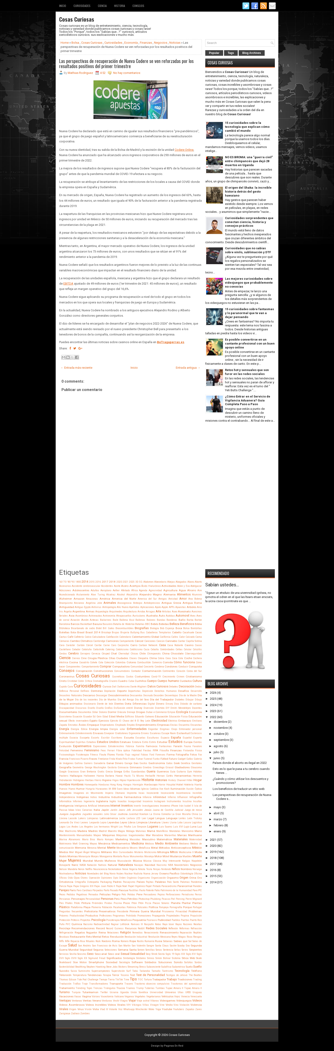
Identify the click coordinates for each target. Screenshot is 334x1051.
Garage (128, 763)
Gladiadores (182, 767)
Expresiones (99, 746)
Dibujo (198, 699)
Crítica (88, 681)
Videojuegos (184, 1000)
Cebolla (155, 649)
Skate (199, 958)
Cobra (161, 658)
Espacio (165, 737)
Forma (171, 754)
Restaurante (77, 936)
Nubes (120, 873)
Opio (115, 877)
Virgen (72, 1009)
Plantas (197, 903)
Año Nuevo (122, 607)
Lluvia (173, 822)
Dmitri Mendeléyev (180, 707)
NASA (83, 865)
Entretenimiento (83, 733)
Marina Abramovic (69, 839)
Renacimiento (151, 932)
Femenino (77, 750)
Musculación (124, 860)
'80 (69, 581)
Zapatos (189, 1009)
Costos (129, 676)
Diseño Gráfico (104, 707)
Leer (144, 818)
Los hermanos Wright (106, 826)
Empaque (93, 724)
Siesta (161, 954)
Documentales (68, 712)
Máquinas (109, 835)
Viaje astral (143, 1000)
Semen (141, 949)
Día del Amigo (126, 699)
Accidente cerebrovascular (86, 586)
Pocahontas (119, 907)
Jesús (147, 809)
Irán (181, 805)
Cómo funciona (184, 662)
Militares (106, 852)
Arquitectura (130, 611)
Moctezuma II (186, 852)
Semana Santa (127, 949)
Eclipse (171, 712)
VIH (128, 1004)
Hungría (90, 788)
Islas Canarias (83, 809)
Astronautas (95, 615)
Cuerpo (152, 681)
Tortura (148, 979)
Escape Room (168, 733)
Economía (131, 42)
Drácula (121, 712)
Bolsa (75, 42)
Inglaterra (102, 801)
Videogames (167, 1000)
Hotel (179, 784)
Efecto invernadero (78, 720)
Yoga (158, 1009)
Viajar (132, 1000)
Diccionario (90, 703)
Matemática (164, 839)
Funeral (148, 758)
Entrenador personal (190, 729)
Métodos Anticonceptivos (175, 847)
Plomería (96, 907)
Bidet (99, 628)
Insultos (197, 801)
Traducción (65, 983)
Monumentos (137, 856)
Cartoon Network (148, 645)
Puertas (185, 920)
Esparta (197, 737)
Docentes (197, 707)
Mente (111, 847)
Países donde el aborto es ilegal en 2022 (240, 763)
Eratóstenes (121, 733)
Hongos (127, 784)
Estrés (152, 742)
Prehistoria (91, 911)
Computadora (121, 666)
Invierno (165, 805)
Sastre (173, 945)
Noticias (174, 42)
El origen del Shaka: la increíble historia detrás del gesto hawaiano (248, 191)
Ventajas (65, 1000)
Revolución (117, 936)
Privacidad (181, 911)
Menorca (91, 847)
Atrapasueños (124, 615)
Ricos (190, 936)
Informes (77, 801)
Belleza (174, 624)
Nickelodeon (114, 869)
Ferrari (111, 750)
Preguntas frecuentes (71, 911)
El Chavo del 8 (127, 720)
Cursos (107, 686)
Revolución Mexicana (159, 936)
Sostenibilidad (66, 966)
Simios (150, 958)
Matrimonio (65, 843)
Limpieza (142, 822)
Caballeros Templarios (158, 632)
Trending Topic (84, 988)
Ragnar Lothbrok (120, 924)
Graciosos (73, 771)
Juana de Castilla (163, 809)
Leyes (123, 822)
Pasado (114, 890)
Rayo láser (168, 924)
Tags (231, 53)
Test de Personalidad (150, 975)
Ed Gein (97, 716)
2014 (85, 581)
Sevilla (73, 954)
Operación (94, 877)
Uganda (124, 992)
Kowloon (143, 814)
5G (140, 581)
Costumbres (142, 676)
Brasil (80, 632)
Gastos (143, 763)
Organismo (144, 877)
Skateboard (65, 962)
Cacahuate (188, 632)
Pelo (124, 894)
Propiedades (173, 915)
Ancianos (79, 602)
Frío (125, 758)
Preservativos (107, 911)
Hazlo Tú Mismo (134, 775)
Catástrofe (98, 649)
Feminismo (91, 750)
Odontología (186, 873)
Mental (101, 847)
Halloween (89, 775)
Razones (187, 924)
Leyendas (113, 822)
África (134, 590)
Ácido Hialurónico (151, 586)
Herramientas (182, 775)
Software (137, 962)
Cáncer (139, 641)
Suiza (74, 970)
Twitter (104, 992)
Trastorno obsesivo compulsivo (152, 983)
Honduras (103, 784)
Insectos (122, 801)
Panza (62, 886)
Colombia (120, 662)
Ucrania (114, 992)
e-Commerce (160, 712)
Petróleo (132, 898)
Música (137, 860)
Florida (120, 754)
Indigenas (83, 797)
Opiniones (106, 877)
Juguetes (75, 814)
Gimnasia (123, 767)
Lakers (82, 818)
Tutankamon (90, 992)
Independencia (67, 797)
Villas (145, 1004)
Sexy (148, 954)
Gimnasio (136, 767)
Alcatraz (111, 594)
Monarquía (84, 856)
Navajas (138, 865)
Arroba (141, 611)
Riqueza (75, 941)
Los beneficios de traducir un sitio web (239, 789)
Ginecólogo (158, 767)
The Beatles (195, 975)
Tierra (111, 979)
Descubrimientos (118, 695)
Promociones (144, 915)
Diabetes (179, 699)
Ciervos (76, 658)
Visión (88, 1009)
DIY (168, 707)
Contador (136, 671)
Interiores (104, 805)
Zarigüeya (64, 1013)
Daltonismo (123, 686)
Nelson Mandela (68, 869)
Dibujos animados (70, 703)
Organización (158, 877)
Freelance (103, 758)
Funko (156, 758)
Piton (134, 903)
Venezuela (196, 996)
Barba (190, 619)
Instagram (159, 801)
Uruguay (197, 992)
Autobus (170, 615)
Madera (82, 831)
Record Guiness (115, 928)
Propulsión (196, 915)
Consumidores (122, 671)
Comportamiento (90, 666)
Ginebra (147, 767)
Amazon (79, 598)
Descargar (101, 695)
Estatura (136, 742)
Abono (190, 581)
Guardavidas (138, 771)
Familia (140, 746)
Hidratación (65, 780)
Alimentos (184, 594)
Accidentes (107, 586)
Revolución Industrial (136, 936)
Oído (70, 877)
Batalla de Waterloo (123, 624)
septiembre (221, 740)
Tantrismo (167, 970)
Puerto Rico (196, 920)
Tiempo (103, 979)
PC (200, 890)
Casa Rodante (175, 645)
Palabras (160, 881)
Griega (118, 771)
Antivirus (96, 607)
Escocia (74, 737)
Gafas (189, 758)
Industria (104, 797)
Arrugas (150, 611)
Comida (168, 662)
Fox (200, 754)
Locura (187, 822)
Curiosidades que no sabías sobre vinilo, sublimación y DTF (248, 250)
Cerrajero (85, 653)
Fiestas (147, 750)
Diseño (91, 707)
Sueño (197, 966)
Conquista (195, 666)
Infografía (195, 797)
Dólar (95, 712)
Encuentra (184, 724)
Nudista (138, 873)
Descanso (89, 695)
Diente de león (105, 703)
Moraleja (149, 856)
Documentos (84, 712)
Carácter (70, 645)
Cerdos (63, 653)
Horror (161, 784)
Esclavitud (183, 733)
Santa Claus (162, 945)
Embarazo (184, 720)
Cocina (73, 662)
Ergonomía (134, 733)
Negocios (160, 42)
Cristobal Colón (75, 681)
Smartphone (96, 962)
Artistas (166, 611)
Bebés (154, 624)
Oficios (63, 877)
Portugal (197, 907)
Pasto (142, 890)
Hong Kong (116, 784)
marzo (218, 819)
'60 (60, 581)
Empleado (120, 724)
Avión (85, 619)
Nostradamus (66, 873)
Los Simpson (139, 826)
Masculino (148, 839)
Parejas (64, 890)
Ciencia (102, 6)
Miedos (63, 852)
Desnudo (148, 695)
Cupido (63, 686)
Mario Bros (88, 839)
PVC (68, 924)
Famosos (151, 746)
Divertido (159, 707)
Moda (198, 852)
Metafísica (144, 847)
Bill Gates (108, 628)
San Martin (125, 945)
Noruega (197, 869)
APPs (172, 607)
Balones (151, 619)
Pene (139, 894)
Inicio (62, 6)
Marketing (122, 839)
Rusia (158, 941)
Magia (121, 831)
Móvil (166, 856)
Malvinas (141, 831)
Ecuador (87, 716)
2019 (213, 852)
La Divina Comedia (160, 814)
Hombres (77, 784)
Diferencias (140, 703)
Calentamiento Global (145, 636)
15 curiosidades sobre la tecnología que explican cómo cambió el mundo (247, 126)
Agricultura (170, 590)
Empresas (163, 724)
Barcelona (64, 624)
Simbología (129, 958)
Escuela (129, 737)
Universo (170, 992)
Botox (73, 632)
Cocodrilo (84, 662)
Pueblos (176, 920)
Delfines (84, 691)
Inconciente (153, 793)
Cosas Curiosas (76, 19)
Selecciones (111, 949)
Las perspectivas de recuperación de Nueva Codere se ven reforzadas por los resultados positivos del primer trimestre (126, 63)
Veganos (129, 996)
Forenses (160, 754)
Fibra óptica (123, 750)
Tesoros (124, 975)
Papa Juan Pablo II (104, 886)
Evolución (65, 746)
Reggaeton (91, 932)
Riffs (61, 941)
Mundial (88, 860)
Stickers (122, 966)
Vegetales (140, 996)
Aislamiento (82, 594)
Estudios (175, 742)
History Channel (177, 780)
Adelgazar (196, 586)
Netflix (88, 869)
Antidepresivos (152, 602)
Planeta (175, 903)
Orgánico (132, 877)
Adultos (95, 590)
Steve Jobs (112, 966)
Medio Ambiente (166, 843)
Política (153, 907)
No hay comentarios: (127, 73)
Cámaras (64, 641)
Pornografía (176, 907)
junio (217, 758)
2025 (132, 581)
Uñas (180, 992)
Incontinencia (183, 793)
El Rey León (143, 720)
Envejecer (109, 733)
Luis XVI (178, 826)
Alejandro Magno (150, 594)
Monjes (95, 856)
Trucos (120, 988)
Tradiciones (185, 979)
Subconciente (154, 966)
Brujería (124, 632)
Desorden (159, 695)
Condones (171, 666)
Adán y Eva (183, 586)
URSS (188, 992)
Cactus (63, 636)
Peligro (116, 894)
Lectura (131, 818)
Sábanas (168, 941)
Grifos (126, 771)
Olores (84, 877)
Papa (69, 886)
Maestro (112, 831)
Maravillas (170, 835)
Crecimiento (168, 676)
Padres (117, 881)
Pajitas (150, 881)
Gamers (88, 763)
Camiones (112, 641)
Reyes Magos (178, 936)
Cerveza (95, 653)
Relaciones (113, 932)
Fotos (193, 754)
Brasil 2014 (93, 632)
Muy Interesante (172, 860)
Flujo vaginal (132, 754)
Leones (84, 822)
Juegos (63, 814)
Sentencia (168, 949)
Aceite (117, 586)
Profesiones (105, 915)
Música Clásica (152, 860)
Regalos (80, 932)
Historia (119, 6)
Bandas (161, 619)
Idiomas (135, 788)
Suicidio (64, 970)
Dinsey (169, 703)
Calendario (125, 636)
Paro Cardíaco (84, 890)
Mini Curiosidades (123, 852)
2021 (125, 581)
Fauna (187, 746)
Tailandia (144, 970)
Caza (146, 649)
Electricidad (159, 720)
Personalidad (93, 898)
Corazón (180, 671)
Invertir (137, 805)
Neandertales (181, 865)
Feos (103, 750)
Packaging (106, 881)
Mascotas (135, 839)
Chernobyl (123, 653)
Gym (189, 771)
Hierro (97, 780)
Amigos (162, 598)
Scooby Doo (183, 945)
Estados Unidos (108, 742)
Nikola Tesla (145, 869)
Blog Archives (251, 53)
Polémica (131, 907)
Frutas (131, 758)
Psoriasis (152, 920)
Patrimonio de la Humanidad (176, 890)
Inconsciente (167, 793)
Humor (80, 788)
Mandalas (174, 831)
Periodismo (188, 894)
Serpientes (195, 949)
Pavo (195, 890)
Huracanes (102, 788)
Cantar (181, 641)
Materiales (181, 839)
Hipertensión (134, 780)
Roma (116, 941)
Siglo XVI (191, 954)
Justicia (123, 814)
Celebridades (167, 649)
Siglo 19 (170, 954)
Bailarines (105, 619)
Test (132, 975)
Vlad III (104, 1009)
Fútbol (164, 758)
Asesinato (184, 611)
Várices (96, 996)
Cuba (131, 681)
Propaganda (158, 915)
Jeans (122, 809)
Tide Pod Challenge (87, 979)
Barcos (75, 624)
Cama (198, 636)
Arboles (191, 607)
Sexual (125, 954)
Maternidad (195, 839)
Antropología (109, 607)
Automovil (182, 615)
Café (70, 636)
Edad (105, 716)
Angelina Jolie (94, 602)
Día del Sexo (142, 699)
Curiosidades (82, 6)
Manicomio (187, 831)
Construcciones (103, 671)
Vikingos (136, 1004)
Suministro (84, 970)
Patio (157, 890)
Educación (161, 716)
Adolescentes (80, 590)
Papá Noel (121, 886)
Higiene (106, 780)
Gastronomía (156, 763)
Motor (158, 856)
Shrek (154, 954)
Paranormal (184, 886)
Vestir (116, 1000)
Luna (193, 826)
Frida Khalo (115, 758)
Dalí (114, 686)
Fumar (139, 758)
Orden (122, 877)
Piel (173, 898)
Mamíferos (162, 831)
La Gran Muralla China (185, 814)
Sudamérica (178, 966)
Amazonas (92, 598)
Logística (197, 822)
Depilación (110, 691)
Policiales (142, 907)
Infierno (172, 797)
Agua (182, 590)
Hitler (189, 780)
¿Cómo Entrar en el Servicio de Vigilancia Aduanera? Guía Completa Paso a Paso (247, 400)
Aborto (198, 581)
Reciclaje (64, 928)
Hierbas (89, 780)
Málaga (130, 831)
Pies (61, 903)
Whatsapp (129, 1009)
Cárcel (89, 645)
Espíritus (81, 742)
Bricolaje (106, 632)
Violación (184, 1004)
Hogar (197, 780)
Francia (63, 758)
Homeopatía (90, 784)
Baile (115, 619)
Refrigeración (66, 932)
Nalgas (186, 860)
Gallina (78, 763)
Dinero (160, 703)
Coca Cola (177, 658)
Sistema (176, 958)
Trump (140, 988)
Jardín (113, 809)
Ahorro (191, 590)
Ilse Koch (164, 788)
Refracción (196, 928)
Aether (116, 590)
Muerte (197, 856)
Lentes (182, 818)
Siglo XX (82, 958)
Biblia (198, 624)
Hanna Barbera (105, 775)
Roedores (106, 941)
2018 (112, 581)
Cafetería (79, 636)
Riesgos (197, 936)
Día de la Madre (188, 695)
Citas (112, 658)
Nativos (102, 865)
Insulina (187, 801)
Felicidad (64, 750)
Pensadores (150, 894)
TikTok (119, 979)
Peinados (93, 894)
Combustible (144, 662)
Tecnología (182, 970)
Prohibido (131, 915)
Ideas (126, 788)
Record (100, 928)
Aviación (75, 619)
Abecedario (160, 581)
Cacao (198, 632)
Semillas (150, 949)
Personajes (78, 898)
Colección (109, 662)
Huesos (63, 788)
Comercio (157, 662)
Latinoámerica (109, 818)
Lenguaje (171, 818)
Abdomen (148, 581)
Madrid (103, 831)
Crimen (180, 676)
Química (76, 924)
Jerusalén (137, 809)
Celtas (179, 649)
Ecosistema (65, 716)
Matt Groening (81, 843)
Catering (110, 649)
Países (141, 881)
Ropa (132, 941)
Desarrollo (196, 691)
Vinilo (169, 1004)
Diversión (149, 707)
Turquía (76, 992)
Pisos (126, 903)
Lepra (103, 822)
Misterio (138, 852)
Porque (187, 907)
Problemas (195, 911)
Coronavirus (66, 676)
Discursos (81, 707)
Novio (112, 873)
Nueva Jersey (150, 873)
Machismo (70, 831)
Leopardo (94, 822)
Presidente (122, 911)
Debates (173, 686)
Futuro (173, 758)
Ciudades (122, 658)
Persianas (64, 898)
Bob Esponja (167, 628)
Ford (151, 754)
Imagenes (65, 793)
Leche (122, 818)
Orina (192, 877)
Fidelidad (137, 750)
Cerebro (73, 653)
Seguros (98, 949)
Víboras (154, 1000)
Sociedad (111, 962)
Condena (159, 666)
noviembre (221, 727)
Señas (177, 949)
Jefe (128, 809)
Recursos (131, 928)
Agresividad (155, 590)
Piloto (77, 903)
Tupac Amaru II (174, 988)
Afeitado (125, 590)
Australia (152, 615)
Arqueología (101, 611)
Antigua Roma (192, 602)
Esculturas (153, 737)
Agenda (143, 590)
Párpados (98, 890)
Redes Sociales (156, 928)
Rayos (178, 924)
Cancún (160, 641)
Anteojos (137, 602)
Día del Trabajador (162, 699)
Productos (91, 915)
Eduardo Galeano (144, 716)
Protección (64, 920)
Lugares (152, 826)
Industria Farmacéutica (126, 797)
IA (110, 788)
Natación (92, 865)
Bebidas (164, 624)
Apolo (158, 607)
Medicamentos (121, 843)
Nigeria (133, 869)
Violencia (196, 1004)
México (197, 847)
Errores (145, 733)
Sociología (124, 962)
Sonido (178, 962)
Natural (112, 865)
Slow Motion (80, 962)
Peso (124, 898)
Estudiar (162, 742)
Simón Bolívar (163, 958)
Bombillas (196, 628)
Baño (182, 619)
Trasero (128, 983)
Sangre (150, 945)
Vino (175, 1004)
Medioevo (184, 843)
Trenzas (98, 988)
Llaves (165, 822)
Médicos (149, 843)
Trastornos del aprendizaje (186, 983)
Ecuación (77, 716)
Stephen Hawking (96, 966)
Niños (176, 869)
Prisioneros (168, 911)
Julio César (110, 814)
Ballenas (140, 619)
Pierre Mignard (194, 898)
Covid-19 (156, 676)
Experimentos (82, 746)
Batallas (140, 624)
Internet (115, 805)
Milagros (95, 852)
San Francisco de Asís (104, 945)
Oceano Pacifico (169, 873)
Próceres (63, 915)
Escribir (105, 737)
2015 (92, 581)
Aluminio (197, 594)
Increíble (197, 793)
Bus (142, 632)
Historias (161, 780)
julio (216, 752)
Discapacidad (66, 707)
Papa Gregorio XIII (83, 886)
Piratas (108, 903)
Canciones (150, 641)
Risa (82, 941)
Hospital (171, 784)
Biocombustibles (125, 628)
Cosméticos (118, 676)
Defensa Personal (69, 691)
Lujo (186, 826)
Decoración (186, 686)
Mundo (98, 860)
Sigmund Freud (96, 958)
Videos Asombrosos (72, 1004)
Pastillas (133, 890)
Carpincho (123, 645)
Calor (182, 636)
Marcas (182, 835)
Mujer (63, 860)
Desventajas (171, 695)
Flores (111, 754)
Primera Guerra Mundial (145, 911)
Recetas (197, 924)
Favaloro (197, 746)
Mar (148, 835)
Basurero (107, 624)
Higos (115, 780)
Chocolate (177, 653)
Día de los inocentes (86, 699)
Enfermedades (137, 729)
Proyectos (85, 920)
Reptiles (197, 932)
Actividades (168, 586)
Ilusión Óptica (194, 788)
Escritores (116, 737)
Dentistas (97, 691)
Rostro (140, 941)
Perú (117, 898)
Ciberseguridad (193, 653)
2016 (98, 581)
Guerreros (163, 771)
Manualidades (84, 835)
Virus (80, 1009)
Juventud (133, 814)
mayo (217, 807)
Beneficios (187, 624)
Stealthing (80, 966)
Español (187, 737)
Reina (102, 932)
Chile (142, 653)
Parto (106, 890)
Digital (151, 703)
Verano (96, 1000)
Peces (62, 894)
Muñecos (110, 860)
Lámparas (92, 818)
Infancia (147, 797)
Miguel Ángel (82, 852)
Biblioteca (64, 628)
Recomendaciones (83, 928)
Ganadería (99, 763)
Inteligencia (66, 805)
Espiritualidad (67, 742)
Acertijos (135, 586)
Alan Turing (98, 594)
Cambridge (99, 641)
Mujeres (74, 860)
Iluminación (177, 788)
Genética (185, 763)
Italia (97, 809)
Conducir (183, 666)
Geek (177, 763)
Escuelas (140, 737)
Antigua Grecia (171, 602)
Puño (61, 924)
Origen (184, 877)
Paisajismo (129, 881)
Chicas (134, 653)
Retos (105, 936)
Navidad (150, 865)
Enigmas (165, 729)
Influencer (182, 797)
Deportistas (134, 691)
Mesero (134, 847)
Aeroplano (105, 590)
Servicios (64, 954)
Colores (131, 662)
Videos (197, 1000)
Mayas (93, 843)
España (176, 737)
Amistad (173, 598)
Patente (150, 890)
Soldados (150, 962)
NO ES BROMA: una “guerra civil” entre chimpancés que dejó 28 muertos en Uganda (249, 161)
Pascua (123, 890)
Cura (70, 686)
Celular (188, 649)
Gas (136, 763)
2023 (213, 711)
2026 (213, 692)
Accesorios (65, 586)
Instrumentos (174, 801)
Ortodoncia (66, 881)
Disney (138, 707)
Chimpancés (154, 653)
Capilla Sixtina (194, 641)
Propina (185, 915)
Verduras (107, 1000)
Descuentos (136, 695)
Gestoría (112, 767)
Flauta (102, 754)
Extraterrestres (116, 746)
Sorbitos (188, 962)
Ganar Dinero (114, 763)
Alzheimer (65, 598)
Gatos (169, 763)
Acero (124, 586)
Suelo (189, 966)
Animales (109, 602)
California (165, 636)
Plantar (186, 903)
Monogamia (106, 856)
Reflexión (173, 928)
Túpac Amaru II (193, 988)
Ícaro (119, 788)
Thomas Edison (67, 979)
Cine (84, 658)
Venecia (185, 996)
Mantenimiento (67, 835)
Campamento (126, 641)
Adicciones (65, 590)
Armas (90, 611)
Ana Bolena (195, 598)
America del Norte (124, 598)
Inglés (112, 801)
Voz (120, 1009)
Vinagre (154, 1004)
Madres (93, 831)
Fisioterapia (82, 754)
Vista (96, 1009)
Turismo (64, 992)
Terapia (107, 975)
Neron (81, 869)
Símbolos (141, 958)
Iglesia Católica (149, 788)
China (166, 653)
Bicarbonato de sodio (83, 628)
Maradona (157, 835)
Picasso (166, 898)
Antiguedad (66, 607)
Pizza (148, 903)
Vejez (177, 996)
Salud (72, 945)
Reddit (141, 928)
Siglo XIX (180, 954)
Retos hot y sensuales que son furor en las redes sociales (247, 372)
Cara (61, 645)
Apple (165, 607)
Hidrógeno (78, 780)
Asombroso (81, 615)
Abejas (171, 581)
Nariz (75, 865)
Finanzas (146, 42)
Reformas (184, 928)
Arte (158, 611)
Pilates (69, 903)
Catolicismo (122, 649)
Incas (141, 793)
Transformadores (98, 983)
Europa (188, 742)
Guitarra (181, 771)
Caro (113, 645)
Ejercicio (104, 720)
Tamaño (155, 970)
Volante (113, 1009)
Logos (62, 826)
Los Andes (72, 826)
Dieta (128, 703)
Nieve (125, 869)
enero (217, 831)
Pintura (85, 903)
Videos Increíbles (96, 1004)
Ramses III (137, 924)
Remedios (137, 932)
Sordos (198, 962)
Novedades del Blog (98, 873)
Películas (105, 894)
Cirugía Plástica (98, 658)
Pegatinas (81, 894)
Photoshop (144, 898)
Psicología (98, 920)
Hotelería (188, 784)
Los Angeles (86, 826)
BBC (147, 624)
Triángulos (109, 988)
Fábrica (130, 746)
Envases (98, 733)
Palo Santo (173, 881)
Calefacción (112, 636)
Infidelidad (159, 797)
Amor (183, 598)
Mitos (174, 852)
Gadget (182, 758)
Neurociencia (100, 869)
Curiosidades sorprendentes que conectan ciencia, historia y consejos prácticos (249, 222)
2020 (119, 581)
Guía (172, 771)
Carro (133, 645)
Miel (71, 852)
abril (216, 813)
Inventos (127, 805)
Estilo (145, 742)
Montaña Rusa (121, 856)
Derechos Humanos (165, 691)
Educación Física (178, 716)
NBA (170, 865)
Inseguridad (134, 801)
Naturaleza (126, 865)
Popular (214, 53)
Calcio (88, 636)
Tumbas (160, 988)
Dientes (119, 703)
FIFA (155, 750)
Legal (151, 818)
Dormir (112, 712)
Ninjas (157, 869)
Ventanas (77, 1000)
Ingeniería (89, 801)
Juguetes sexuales (92, 814)
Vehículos (167, 996)
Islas (71, 809)
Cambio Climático (81, 641)
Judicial (178, 809)
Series (185, 949)
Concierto (149, 666)
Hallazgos (76, 775)
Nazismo (162, 865)
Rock (98, 941)
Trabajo (172, 979)
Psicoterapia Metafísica (119, 920)
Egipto (93, 720)
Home (65, 42)
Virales (63, 1009)
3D (136, 581)
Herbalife (150, 775)
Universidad (156, 992)
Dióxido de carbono (191, 703)
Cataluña (87, 649)
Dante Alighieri (138, 686)
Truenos (130, 988)
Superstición (118, 970)
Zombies (85, 1013)
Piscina (118, 903)
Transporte (116, 983)
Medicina (138, 843)
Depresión (147, 691)
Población (107, 907)
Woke (151, 1009)
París (73, 890)
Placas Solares (161, 903)
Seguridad (86, 949)
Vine (162, 1004)
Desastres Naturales (70, 695)
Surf (128, 970)
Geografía (65, 767)
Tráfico (76, 983)
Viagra (124, 1000)
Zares (198, 1009)
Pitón (141, 903)
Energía (64, 729)
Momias (72, 856)
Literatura (154, 822)
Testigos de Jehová (176, 975)
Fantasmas (165, 746)
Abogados (181, 581)
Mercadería (122, 847)
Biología (154, 628)
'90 (72, 581)
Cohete (93, 662)
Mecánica (104, 843)
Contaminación (151, 671)
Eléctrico (172, 720)
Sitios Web (188, 958)
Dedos (198, 686)
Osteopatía (93, 881)
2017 (105, 581)
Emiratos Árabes (77, 724)
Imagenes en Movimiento (88, 793)
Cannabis (171, 641)
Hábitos (197, 771)
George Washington (95, 767)
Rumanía (149, 941)
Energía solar (117, 729)
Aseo (174, 611)
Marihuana (195, 835)
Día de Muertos (107, 699)
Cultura (197, 681)
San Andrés (84, 945)
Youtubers (178, 1009)
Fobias (144, 754)
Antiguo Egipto (82, 607)
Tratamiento (67, 988)
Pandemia (196, 881)
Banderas (172, 619)
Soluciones (165, 962)
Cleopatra (143, 658)
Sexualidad (137, 954)
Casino (189, 645)
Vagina (86, 996)
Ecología (182, 712)
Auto (162, 615)
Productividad (77, 915)
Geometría (78, 767)
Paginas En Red (173, 1045)
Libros (131, 822)
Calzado (190, 636)
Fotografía (182, 754)
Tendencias (94, 975)
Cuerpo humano (168, 681)
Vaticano (119, 996)
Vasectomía (107, 996)
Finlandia (188, 750)
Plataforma (77, 907)
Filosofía (164, 750)
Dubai (149, 712)
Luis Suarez (165, 826)
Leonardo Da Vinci (69, 822)
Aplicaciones (147, 607)
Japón (105, 809)
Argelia (68, 611)
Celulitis (197, 649)
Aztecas (94, 619)
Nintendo (166, 869)
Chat (114, 653)
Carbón (81, 645)
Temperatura (80, 975)
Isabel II (188, 805)
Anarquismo (66, 602)
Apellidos (134, 607)
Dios (176, 703)
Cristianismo (194, 676)
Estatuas (125, 742)
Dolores (103, 712)
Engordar (153, 729)
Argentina (78, 611)
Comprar (105, 666)
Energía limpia (98, 729)
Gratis (100, 771)
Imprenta (132, 793)
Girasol (169, 767)
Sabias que (180, 941)
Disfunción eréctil (123, 707)
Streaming (133, 966)
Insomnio (148, 801)
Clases (133, 658)
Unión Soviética (139, 992)
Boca (179, 628)
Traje (85, 983)
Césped (106, 653)
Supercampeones (101, 970)
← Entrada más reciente (76, 367)
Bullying (134, 632)
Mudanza (176, 856)
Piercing (180, 898)
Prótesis (75, 920)
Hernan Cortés (165, 775)
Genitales (196, 763)
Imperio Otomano (115, 793)
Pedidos (71, 894)
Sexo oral (114, 954)
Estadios (91, 742)
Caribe (98, 645)
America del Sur (147, 598)
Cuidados (186, 681)
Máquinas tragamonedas (130, 835)
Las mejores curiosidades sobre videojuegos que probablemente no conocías (249, 282)
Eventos (197, 742)
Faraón (177, 746)
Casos (198, 645)
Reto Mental (93, 936)
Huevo (71, 788)
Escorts (95, 737)
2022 (213, 717)
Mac (61, 831)
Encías (174, 724)
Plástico (64, 907)
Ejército (114, 720)
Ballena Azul (126, 619)
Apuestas (180, 607)
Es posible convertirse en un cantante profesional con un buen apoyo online (250, 343)
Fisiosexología (67, 754)
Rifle (67, 941)
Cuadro (122, 681)
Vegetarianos (153, 996)
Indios (93, 797)
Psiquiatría (139, 920)
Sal (190, 941)
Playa (87, 907)
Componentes (73, 666)
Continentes (168, 671)
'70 (64, 581)
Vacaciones (66, 996)
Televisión (65, 975)
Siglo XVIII (71, 958)
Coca (168, 658)
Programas (119, 915)
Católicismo (136, 649)
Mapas (97, 835)
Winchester (141, 1009)
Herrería (197, 775)
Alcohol (121, 594)
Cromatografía (100, 681)
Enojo (174, 729)
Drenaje (131, 712)
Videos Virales (116, 1004)
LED (138, 818)
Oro (199, 877)
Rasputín (149, 924)
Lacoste (72, 818)
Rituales (90, 941)
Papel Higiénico (136, 886)
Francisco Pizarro (78, 758)
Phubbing (155, 898)
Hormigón (137, 784)
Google (63, 771)
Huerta (198, 784)
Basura (97, 624)
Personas (107, 898)
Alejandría (132, 594)
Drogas (140, 712)
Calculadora (98, 636)
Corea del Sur (194, 671)
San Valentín (139, 945)
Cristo (63, 681)
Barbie (198, 619)
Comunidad (136, 666)
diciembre (220, 721)
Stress (142, 966)
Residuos (64, 936)
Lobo (180, 822)
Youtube (167, 1009)
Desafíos (183, 691)
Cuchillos (140, 681)
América (105, 598)
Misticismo (150, 852)
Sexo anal (101, 954)
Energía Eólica (79, 729)
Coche (188, 658)
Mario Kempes (105, 839)
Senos (159, 949)
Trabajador (159, 979)
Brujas (115, 632)
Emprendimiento (146, 724)
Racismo (88, 924)
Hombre (64, 784)
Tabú (135, 970)
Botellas (64, 632)
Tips (133, 979)
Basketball (86, 624)
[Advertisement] (130, 534)
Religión (125, 932)
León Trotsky (194, 818)
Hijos (123, 780)
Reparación (186, 932)
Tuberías (149, 988)
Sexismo (81, 954)
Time (126, 979)
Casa (162, 645)
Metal (154, 847)
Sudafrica (166, 966)
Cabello (176, 632)
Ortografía (80, 881)
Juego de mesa (193, 809)
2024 (213, 705)
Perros (198, 894)
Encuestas (196, 724)
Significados (114, 958)
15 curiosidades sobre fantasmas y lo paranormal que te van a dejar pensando (249, 313)
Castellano (65, 649)
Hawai (119, 775)
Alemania (169, 594)
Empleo (131, 724)
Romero (124, 941)
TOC (140, 979)
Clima (153, 658)
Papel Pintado (153, 886)
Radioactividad (102, 924)
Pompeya (164, 907)
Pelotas (131, 894)
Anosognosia (124, 602)
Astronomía (109, 615)
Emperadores (107, 724)
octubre (219, 734)
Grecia (109, 771)
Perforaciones (173, 894)
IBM (114, 788)
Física (198, 750)
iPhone (174, 805)
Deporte (122, 691)
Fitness (94, 754)
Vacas (77, 996)
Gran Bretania (88, 771)
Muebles (187, 856)
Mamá (151, 831)
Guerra (151, 771)
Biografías (142, 628)
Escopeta (85, 737)
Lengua (160, 818)
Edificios (129, 716)
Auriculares (138, 615)
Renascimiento (169, 932)
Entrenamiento (67, 733)
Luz (199, 826)
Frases (93, 758)
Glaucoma (196, 767)
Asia (71, 615)
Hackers (63, 775)
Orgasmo (173, 877)
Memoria (80, 847)
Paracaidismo (169, 886)
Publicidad (164, 920)
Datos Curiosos (158, 686)
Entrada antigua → (188, 367)
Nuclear (128, 873)
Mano (198, 831)
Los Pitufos (125, 826)
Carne (106, 645)
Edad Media (116, 716)
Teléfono (196, 970)
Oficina (198, 873)
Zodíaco (75, 1013)
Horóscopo (150, 784)
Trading (197, 979)
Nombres (186, 869)
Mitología (163, 852)
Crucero (113, 681)
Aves (193, 615)
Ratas (158, 924)
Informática (65, 801)
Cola (100, 662)
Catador (76, 649)
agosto (218, 746)
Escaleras (155, 733)
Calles (174, 636)
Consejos (138, 6)
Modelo (63, 856)
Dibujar (190, 699)
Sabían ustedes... (222, 585)
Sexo (90, 954)
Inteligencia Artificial (85, 805)
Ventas (87, 1000)
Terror (115, 975)
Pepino (161, 894)
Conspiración (84, 671)
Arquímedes (115, 611)
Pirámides (97, 903)
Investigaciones (150, 805)
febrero (219, 825)
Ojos (77, 877)
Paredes (197, 886)
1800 (78, 581)
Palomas (185, 881)
